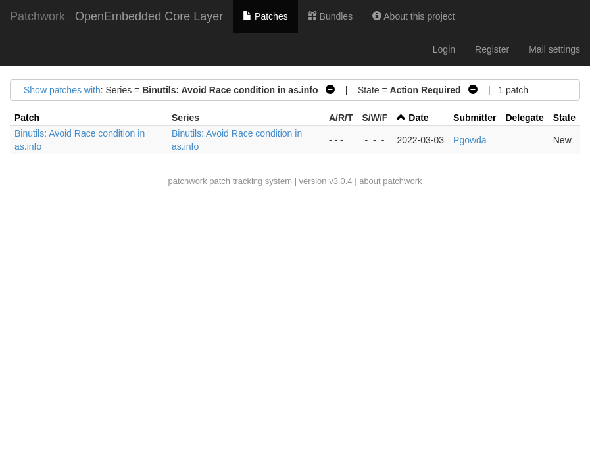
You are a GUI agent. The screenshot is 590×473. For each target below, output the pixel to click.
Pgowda (470, 140)
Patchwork (37, 16)
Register (492, 49)
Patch (26, 117)
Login (444, 49)
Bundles (330, 16)
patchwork (187, 181)
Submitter (474, 117)
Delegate (524, 117)
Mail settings (554, 49)
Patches (265, 16)
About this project (413, 16)
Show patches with (62, 90)
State (564, 117)
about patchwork (390, 181)
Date (418, 117)
